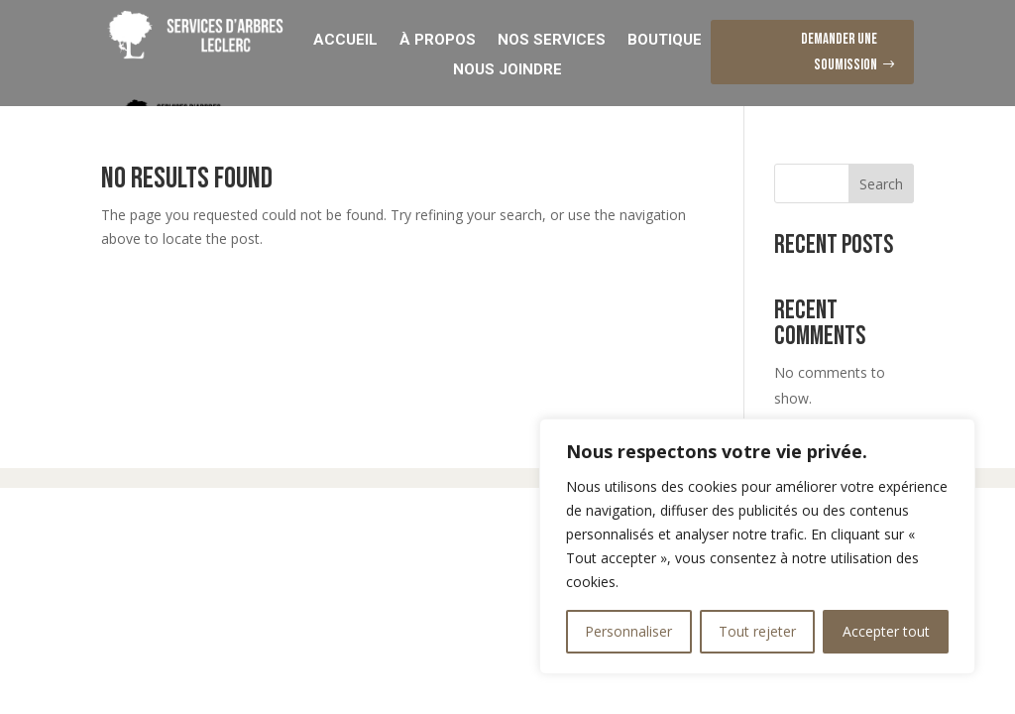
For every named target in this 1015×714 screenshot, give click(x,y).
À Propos (437, 39)
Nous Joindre (507, 68)
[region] (757, 546)
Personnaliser (628, 631)
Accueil (345, 39)
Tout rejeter (757, 631)
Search (881, 184)
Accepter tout (886, 631)
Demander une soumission (839, 52)
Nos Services (552, 39)
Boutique (664, 39)
